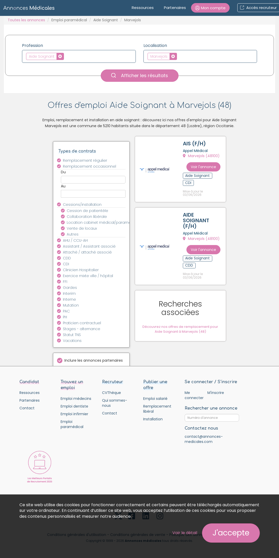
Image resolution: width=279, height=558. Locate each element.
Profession (32, 45)
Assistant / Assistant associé (89, 246)
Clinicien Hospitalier (81, 269)
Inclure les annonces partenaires (93, 360)
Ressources (143, 7)
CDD (67, 258)
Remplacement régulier (85, 160)
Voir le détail (184, 533)
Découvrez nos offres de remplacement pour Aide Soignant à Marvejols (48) (183, 312)
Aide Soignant (105, 20)
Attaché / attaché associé (87, 252)
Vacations (72, 340)
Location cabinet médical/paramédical (99, 222)
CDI (66, 264)
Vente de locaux (82, 228)
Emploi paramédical (69, 20)
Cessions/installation (82, 204)
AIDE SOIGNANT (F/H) (197, 216)
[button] (210, 8)
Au (63, 186)
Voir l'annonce (208, 164)
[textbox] (66, 56)
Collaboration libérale (87, 216)
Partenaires (175, 7)
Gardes (70, 287)
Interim (69, 293)
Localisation (155, 45)
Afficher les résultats (139, 75)
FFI (65, 281)
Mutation (71, 305)
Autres (73, 234)
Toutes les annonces (26, 20)
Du (63, 172)
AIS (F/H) (195, 144)
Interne (69, 299)
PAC (66, 311)
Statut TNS (72, 334)
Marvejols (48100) (202, 156)
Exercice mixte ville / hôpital (88, 275)
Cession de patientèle (87, 210)
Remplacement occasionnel (89, 166)
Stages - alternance (81, 328)
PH (65, 317)
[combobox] (79, 56)
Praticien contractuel (82, 323)
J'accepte (231, 532)
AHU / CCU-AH (75, 240)
